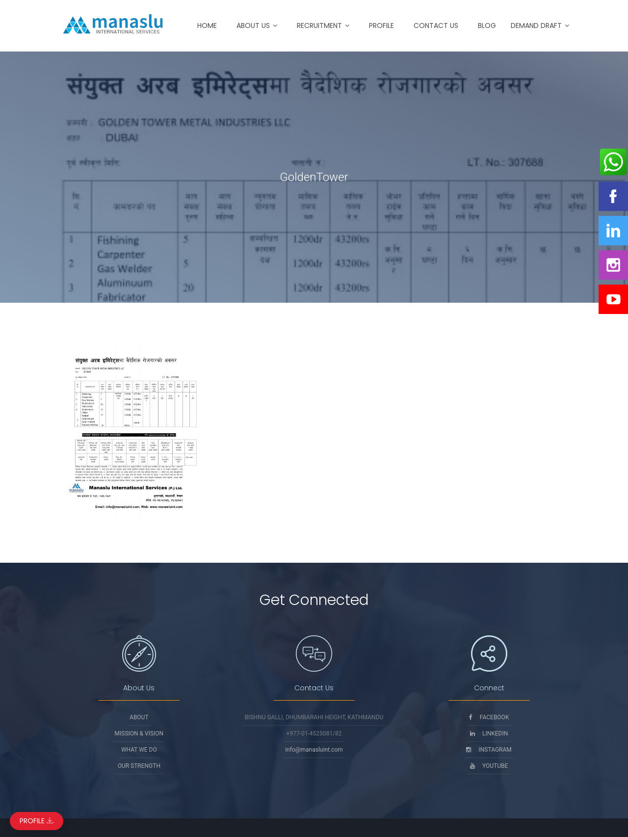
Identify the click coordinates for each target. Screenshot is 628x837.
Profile (381, 25)
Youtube (489, 765)
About (139, 717)
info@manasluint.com (314, 749)
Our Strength (139, 765)
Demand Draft (536, 25)
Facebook (489, 717)
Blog (487, 25)
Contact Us (436, 25)
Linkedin (489, 733)
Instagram (488, 749)
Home (207, 25)
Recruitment (319, 25)
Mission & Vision (139, 733)
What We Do (139, 749)
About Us (253, 25)
